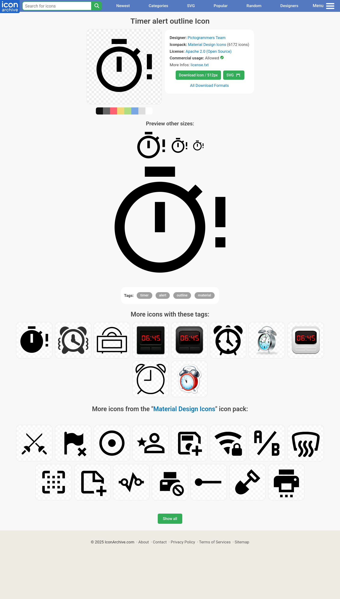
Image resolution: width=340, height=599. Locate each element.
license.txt (199, 64)
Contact (160, 542)
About (143, 542)
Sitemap (242, 542)
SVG (191, 5)
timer (144, 295)
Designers (289, 5)
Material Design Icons (207, 44)
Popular (221, 5)
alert (162, 295)
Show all (170, 518)
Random (253, 5)
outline (182, 295)
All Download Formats (209, 85)
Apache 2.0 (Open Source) (209, 51)
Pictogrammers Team (207, 37)
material (204, 295)
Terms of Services (215, 542)
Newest (123, 5)
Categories (158, 5)
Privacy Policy (183, 542)
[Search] (96, 5)
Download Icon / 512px (198, 75)
